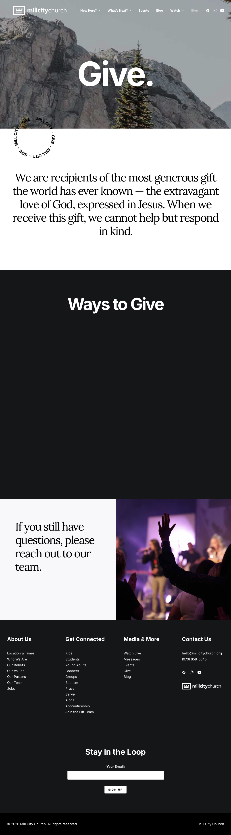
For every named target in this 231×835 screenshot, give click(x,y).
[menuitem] (90, 10)
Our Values (15, 671)
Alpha (69, 700)
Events (144, 10)
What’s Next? (119, 10)
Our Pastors (16, 677)
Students (72, 659)
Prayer (70, 688)
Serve (70, 694)
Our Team (15, 683)
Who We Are (17, 659)
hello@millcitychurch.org (202, 653)
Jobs (11, 688)
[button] (208, 10)
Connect (72, 671)
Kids (68, 653)
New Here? (90, 10)
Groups (71, 677)
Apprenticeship (77, 706)
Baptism (71, 683)
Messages (132, 659)
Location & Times (21, 653)
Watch (177, 10)
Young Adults (75, 665)
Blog (159, 10)
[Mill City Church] (34, 10)
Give (194, 10)
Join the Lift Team (79, 712)
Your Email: (115, 771)
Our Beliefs (16, 665)
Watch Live (132, 653)
